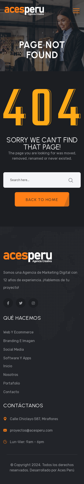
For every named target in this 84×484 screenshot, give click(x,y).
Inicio (7, 366)
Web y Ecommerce (18, 332)
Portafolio (11, 383)
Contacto (11, 392)
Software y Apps (17, 358)
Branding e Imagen (19, 341)
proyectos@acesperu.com (31, 430)
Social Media (13, 349)
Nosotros (10, 375)
